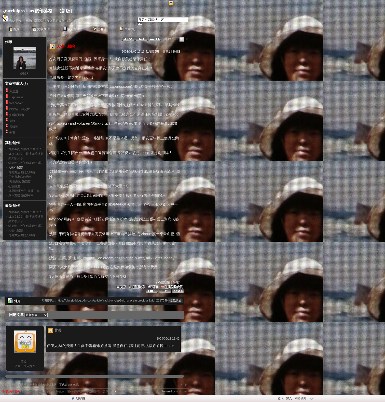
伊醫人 (24, 73)
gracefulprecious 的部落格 (27, 10)
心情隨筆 (164, 282)
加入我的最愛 (55, 20)
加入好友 (16, 20)
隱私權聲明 (92, 391)
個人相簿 (73, 29)
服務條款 (58, 391)
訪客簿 (102, 29)
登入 (281, 398)
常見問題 (44, 391)
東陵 (12, 121)
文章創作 (43, 29)
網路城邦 (180, 3)
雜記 (176, 282)
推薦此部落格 (34, 20)
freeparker (16, 103)
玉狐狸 (13, 127)
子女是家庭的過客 (20, 177)
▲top (183, 384)
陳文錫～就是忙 (19, 109)
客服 (106, 391)
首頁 (16, 29)
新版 (65, 10)
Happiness (16, 97)
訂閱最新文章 (76, 20)
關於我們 (29, 391)
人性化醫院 (15, 230)
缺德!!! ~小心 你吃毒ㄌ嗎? (25, 163)
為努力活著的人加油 (21, 172)
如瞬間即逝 (16, 115)
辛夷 (12, 132)
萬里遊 (13, 91)
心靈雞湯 (14, 186)
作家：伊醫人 (19, 16)
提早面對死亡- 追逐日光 (24, 191)
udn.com (181, 391)
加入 (289, 398)
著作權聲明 (74, 391)
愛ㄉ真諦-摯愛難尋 (20, 195)
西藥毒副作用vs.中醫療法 (24, 149)
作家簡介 (130, 29)
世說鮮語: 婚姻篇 (19, 181)
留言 (18, 366)
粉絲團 (80, 398)
